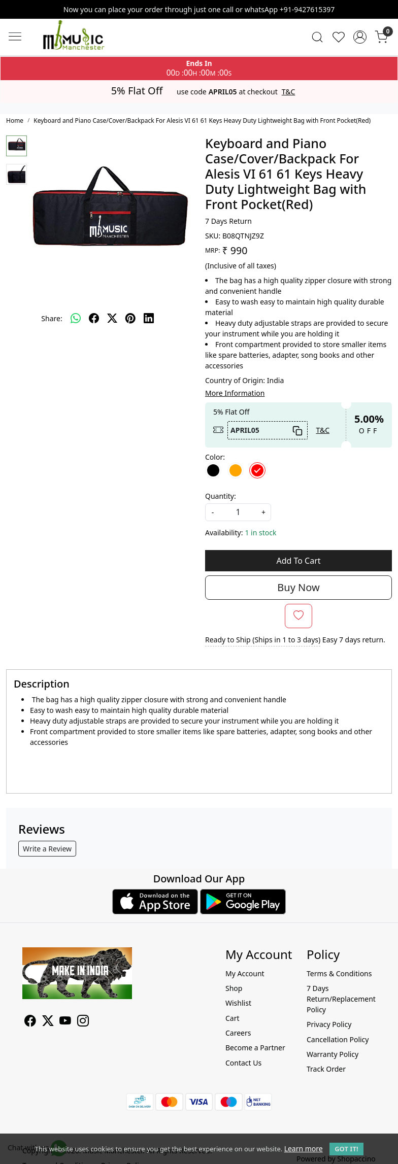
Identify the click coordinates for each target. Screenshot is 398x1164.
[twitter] (112, 318)
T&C (288, 91)
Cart (232, 1018)
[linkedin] (149, 318)
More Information (234, 393)
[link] (317, 37)
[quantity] (238, 512)
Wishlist (238, 1003)
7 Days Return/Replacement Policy (341, 998)
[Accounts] (360, 37)
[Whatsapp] (76, 318)
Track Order (326, 1069)
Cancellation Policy (338, 1039)
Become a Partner (255, 1047)
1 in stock (260, 532)
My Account (244, 973)
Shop (233, 988)
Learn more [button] (303, 1148)
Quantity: (220, 496)
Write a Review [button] (47, 848)
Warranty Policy (332, 1054)
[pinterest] (130, 318)
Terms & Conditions (339, 973)
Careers (238, 1033)
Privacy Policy (329, 1024)
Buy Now (298, 587)
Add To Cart (298, 560)
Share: (51, 318)
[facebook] (94, 318)
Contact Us (243, 1063)
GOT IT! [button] (346, 1148)
